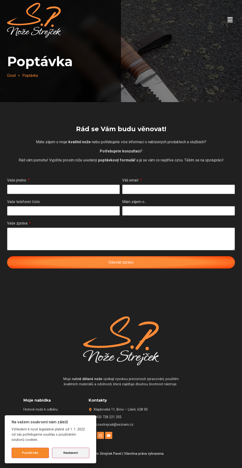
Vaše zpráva (17, 223)
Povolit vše (30, 453)
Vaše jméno (17, 180)
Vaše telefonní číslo (23, 202)
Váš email (130, 180)
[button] (230, 20)
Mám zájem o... (134, 202)
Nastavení (70, 453)
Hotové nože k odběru (40, 409)
